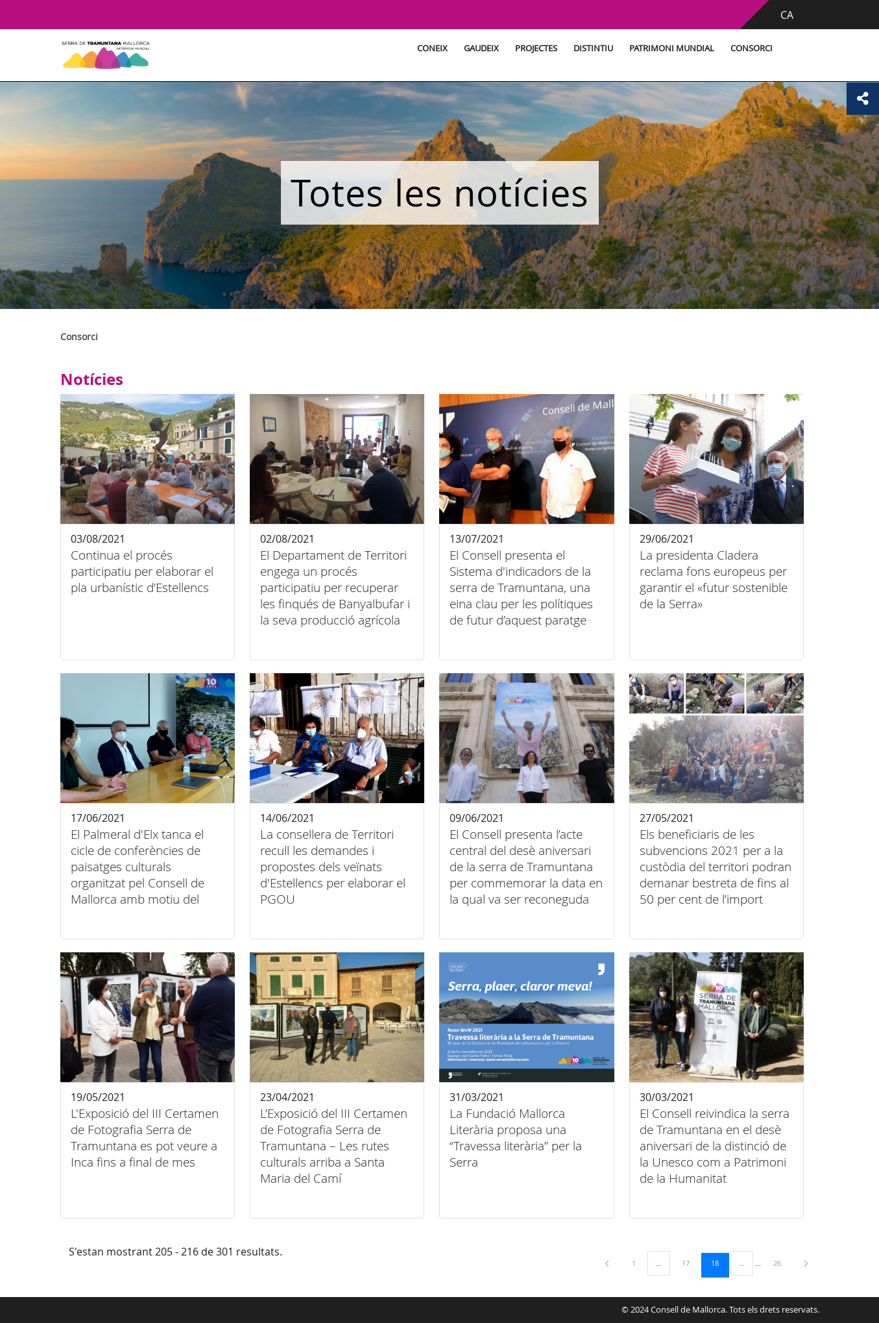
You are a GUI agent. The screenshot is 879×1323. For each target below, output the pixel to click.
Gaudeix (479, 48)
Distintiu (591, 48)
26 (782, 1262)
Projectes (534, 48)
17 (690, 1262)
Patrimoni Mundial (669, 48)
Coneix (430, 48)
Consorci (749, 48)
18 (719, 1262)
